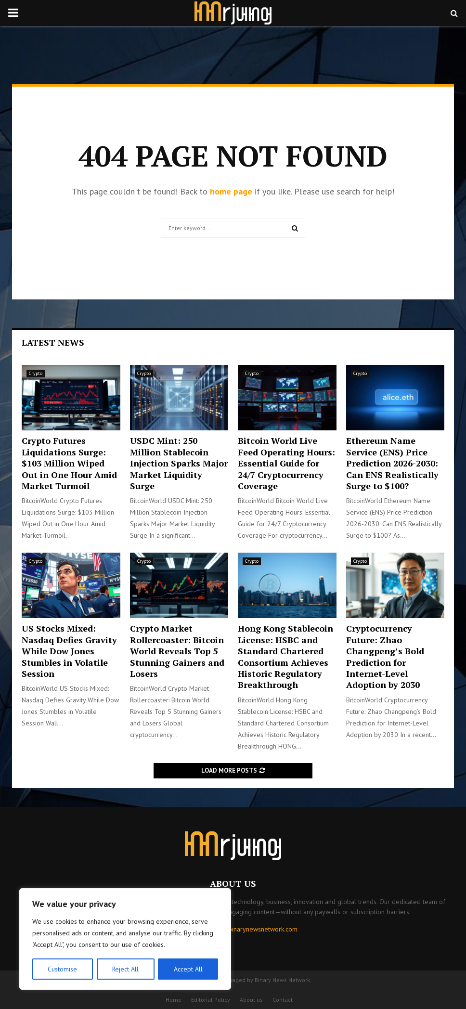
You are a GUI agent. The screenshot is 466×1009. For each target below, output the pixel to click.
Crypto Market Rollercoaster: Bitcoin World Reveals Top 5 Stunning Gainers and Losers (177, 650)
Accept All (188, 969)
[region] (125, 939)
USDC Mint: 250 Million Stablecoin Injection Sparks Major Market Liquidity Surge (179, 463)
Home (173, 999)
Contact (282, 999)
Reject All (125, 969)
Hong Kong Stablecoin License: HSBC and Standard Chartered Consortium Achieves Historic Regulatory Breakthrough (285, 656)
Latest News (53, 342)
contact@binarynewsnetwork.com (249, 929)
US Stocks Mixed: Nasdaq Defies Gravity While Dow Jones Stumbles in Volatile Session (69, 650)
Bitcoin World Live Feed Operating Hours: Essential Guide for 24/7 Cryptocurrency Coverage (286, 463)
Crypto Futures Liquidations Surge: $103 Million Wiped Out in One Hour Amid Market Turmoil (69, 463)
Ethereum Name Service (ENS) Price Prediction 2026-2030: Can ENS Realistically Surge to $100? (392, 463)
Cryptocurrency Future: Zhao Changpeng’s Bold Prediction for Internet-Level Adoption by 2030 (385, 656)
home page (231, 191)
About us (251, 999)
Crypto (35, 373)
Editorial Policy (210, 999)
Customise (62, 969)
